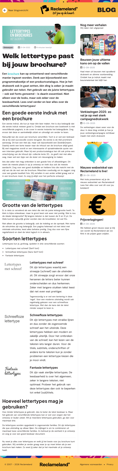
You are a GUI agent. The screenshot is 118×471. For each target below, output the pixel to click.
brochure (13, 73)
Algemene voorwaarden (91, 464)
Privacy (110, 464)
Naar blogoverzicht (15, 10)
